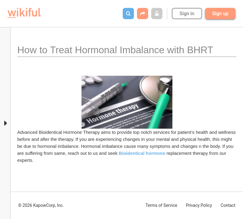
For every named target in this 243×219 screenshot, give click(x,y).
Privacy (199, 205)
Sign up (220, 13)
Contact (228, 205)
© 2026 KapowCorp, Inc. (41, 205)
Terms (161, 205)
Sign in (186, 13)
